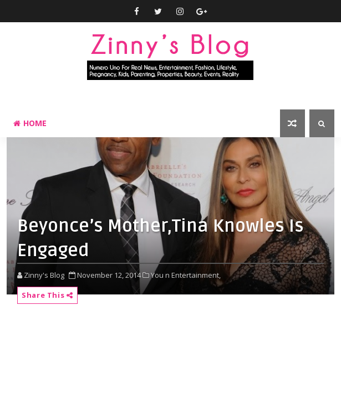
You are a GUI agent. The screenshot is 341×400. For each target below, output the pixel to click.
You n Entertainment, (186, 275)
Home (30, 123)
